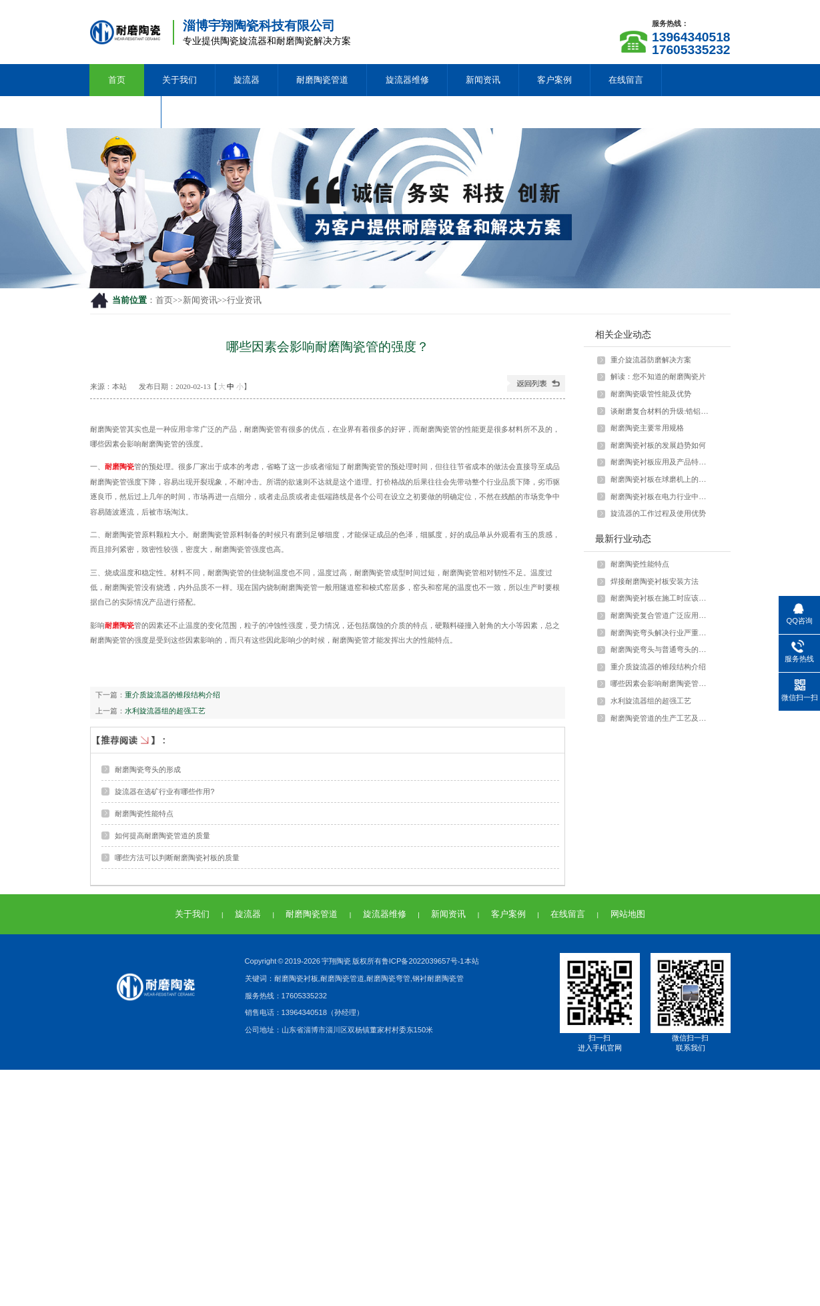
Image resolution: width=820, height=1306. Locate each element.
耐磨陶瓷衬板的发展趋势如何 (658, 445)
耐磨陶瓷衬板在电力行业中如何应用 (661, 497)
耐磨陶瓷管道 (322, 80)
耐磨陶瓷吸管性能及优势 (650, 394)
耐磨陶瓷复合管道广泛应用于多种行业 (661, 615)
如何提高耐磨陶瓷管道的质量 (162, 836)
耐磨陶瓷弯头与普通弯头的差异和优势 (661, 649)
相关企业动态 (623, 334)
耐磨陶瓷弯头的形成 (148, 769)
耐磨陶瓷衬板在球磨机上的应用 (661, 479)
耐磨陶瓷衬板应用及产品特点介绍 (661, 462)
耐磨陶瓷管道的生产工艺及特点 (661, 718)
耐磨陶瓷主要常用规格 (647, 428)
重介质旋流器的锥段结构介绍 (172, 695)
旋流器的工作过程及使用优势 (658, 513)
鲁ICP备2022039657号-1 (423, 961)
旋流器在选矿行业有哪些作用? (164, 791)
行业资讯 (244, 300)
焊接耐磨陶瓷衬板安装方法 (654, 581)
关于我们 (179, 80)
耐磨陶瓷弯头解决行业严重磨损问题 (661, 633)
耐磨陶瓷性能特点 (144, 813)
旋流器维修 (407, 80)
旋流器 (247, 80)
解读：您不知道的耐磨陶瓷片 (658, 376)
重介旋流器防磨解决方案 (650, 360)
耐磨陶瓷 (119, 466)
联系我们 (125, 112)
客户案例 (554, 80)
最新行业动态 (623, 538)
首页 (116, 80)
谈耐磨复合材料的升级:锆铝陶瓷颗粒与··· (661, 411)
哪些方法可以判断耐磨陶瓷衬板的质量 (177, 858)
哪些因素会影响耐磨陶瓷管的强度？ (661, 683)
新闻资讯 (483, 80)
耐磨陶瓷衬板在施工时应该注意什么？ (661, 598)
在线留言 (625, 80)
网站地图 (627, 914)
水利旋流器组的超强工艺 (165, 711)
